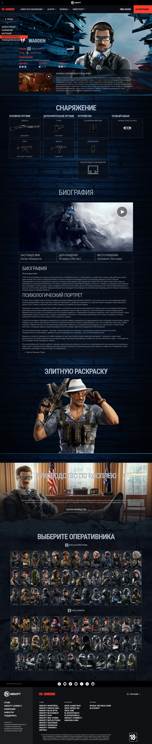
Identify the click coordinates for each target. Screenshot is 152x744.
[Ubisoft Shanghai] (50, 725)
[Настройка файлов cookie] (13, 731)
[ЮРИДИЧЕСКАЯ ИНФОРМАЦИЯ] (17, 729)
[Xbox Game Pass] (76, 706)
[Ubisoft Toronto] (50, 727)
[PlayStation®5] (76, 713)
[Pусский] (133, 694)
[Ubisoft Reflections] (50, 720)
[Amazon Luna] (76, 720)
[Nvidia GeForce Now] (101, 706)
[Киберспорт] (79, 9)
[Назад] (9, 19)
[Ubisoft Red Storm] (50, 718)
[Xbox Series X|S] (76, 708)
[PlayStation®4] (76, 715)
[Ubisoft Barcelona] (50, 708)
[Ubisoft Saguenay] (50, 723)
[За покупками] (142, 9)
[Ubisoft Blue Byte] (50, 710)
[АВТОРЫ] (50, 730)
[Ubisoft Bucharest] (50, 713)
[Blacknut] (101, 708)
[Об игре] (51, 9)
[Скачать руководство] (76, 510)
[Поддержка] (17, 716)
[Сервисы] (65, 9)
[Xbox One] (76, 710)
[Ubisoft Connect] (17, 706)
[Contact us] (17, 722)
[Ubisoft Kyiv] (50, 715)
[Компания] (17, 709)
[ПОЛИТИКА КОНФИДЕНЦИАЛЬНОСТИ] (17, 724)
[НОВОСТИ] (17, 712)
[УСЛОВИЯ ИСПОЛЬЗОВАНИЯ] (17, 727)
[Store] (17, 702)
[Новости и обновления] (32, 9)
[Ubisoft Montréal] (50, 706)
